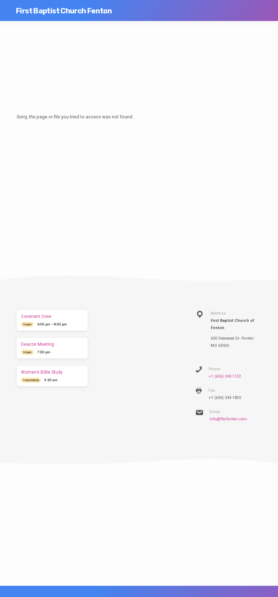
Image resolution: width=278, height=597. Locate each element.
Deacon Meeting (37, 344)
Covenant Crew (36, 316)
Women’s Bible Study (42, 372)
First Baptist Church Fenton (64, 11)
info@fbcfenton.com (228, 419)
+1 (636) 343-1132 (224, 376)
